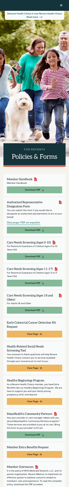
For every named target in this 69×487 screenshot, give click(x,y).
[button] (61, 5)
